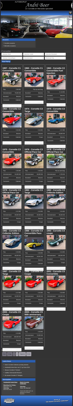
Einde (28, 354)
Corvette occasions (9, 43)
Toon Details (34, 102)
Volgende (22, 354)
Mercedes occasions (10, 46)
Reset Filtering (6, 61)
